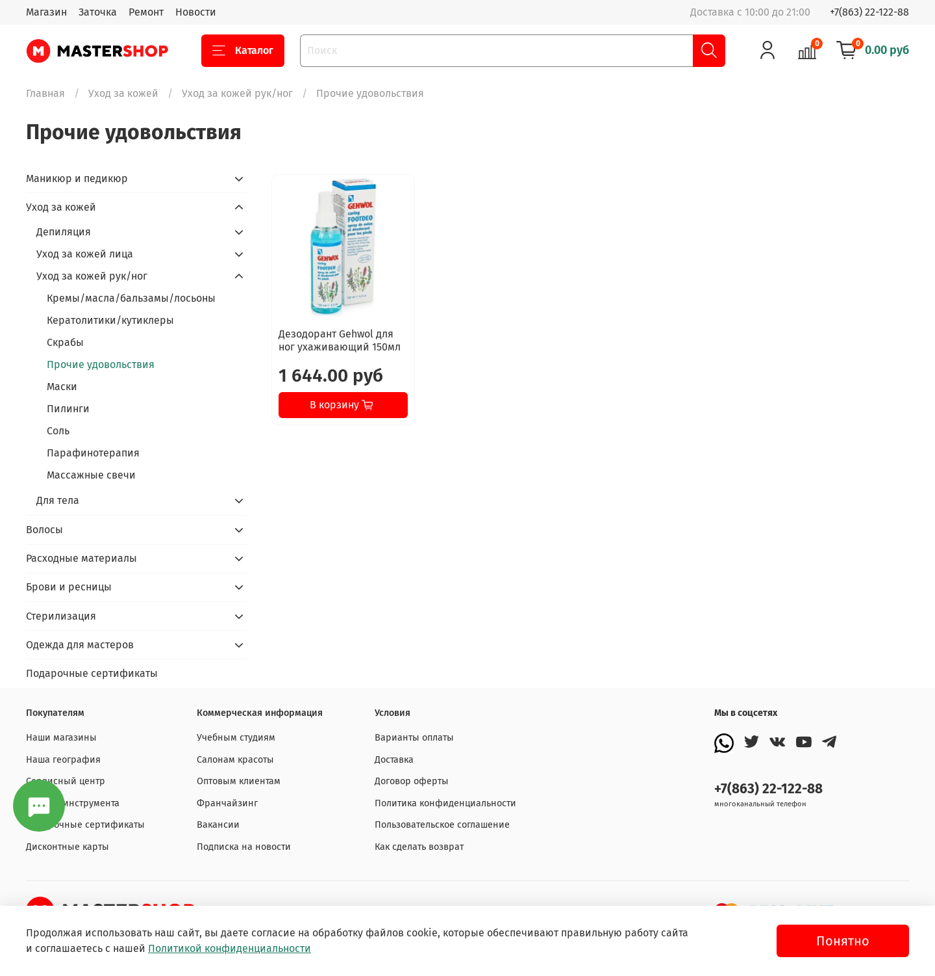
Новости (195, 12)
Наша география (63, 759)
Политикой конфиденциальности (229, 948)
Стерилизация (61, 616)
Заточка (98, 12)
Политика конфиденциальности (445, 803)
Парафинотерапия (93, 453)
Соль (58, 431)
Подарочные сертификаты (92, 673)
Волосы (44, 529)
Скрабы (65, 342)
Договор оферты (412, 781)
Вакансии (218, 824)
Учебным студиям (236, 737)
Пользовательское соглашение (442, 824)
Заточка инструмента (72, 803)
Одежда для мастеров (80, 645)
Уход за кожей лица (84, 254)
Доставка (394, 759)
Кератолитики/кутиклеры (110, 320)
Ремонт (146, 12)
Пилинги (68, 408)
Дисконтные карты (67, 846)
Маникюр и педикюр (77, 178)
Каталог (242, 50)
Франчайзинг (227, 803)
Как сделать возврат (419, 846)
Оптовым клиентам (238, 781)
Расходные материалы (81, 558)
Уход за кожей (123, 93)
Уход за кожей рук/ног (237, 93)
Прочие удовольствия (101, 364)
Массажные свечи (91, 475)
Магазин (46, 12)
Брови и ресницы (69, 587)
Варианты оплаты (414, 737)
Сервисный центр (65, 781)
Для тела (57, 500)
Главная (45, 93)
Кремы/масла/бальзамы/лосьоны (131, 298)
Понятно (842, 941)
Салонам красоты (235, 759)
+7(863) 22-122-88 (869, 12)
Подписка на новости (244, 846)
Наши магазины (61, 737)
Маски (62, 386)
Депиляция (63, 232)
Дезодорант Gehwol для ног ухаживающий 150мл (340, 340)
